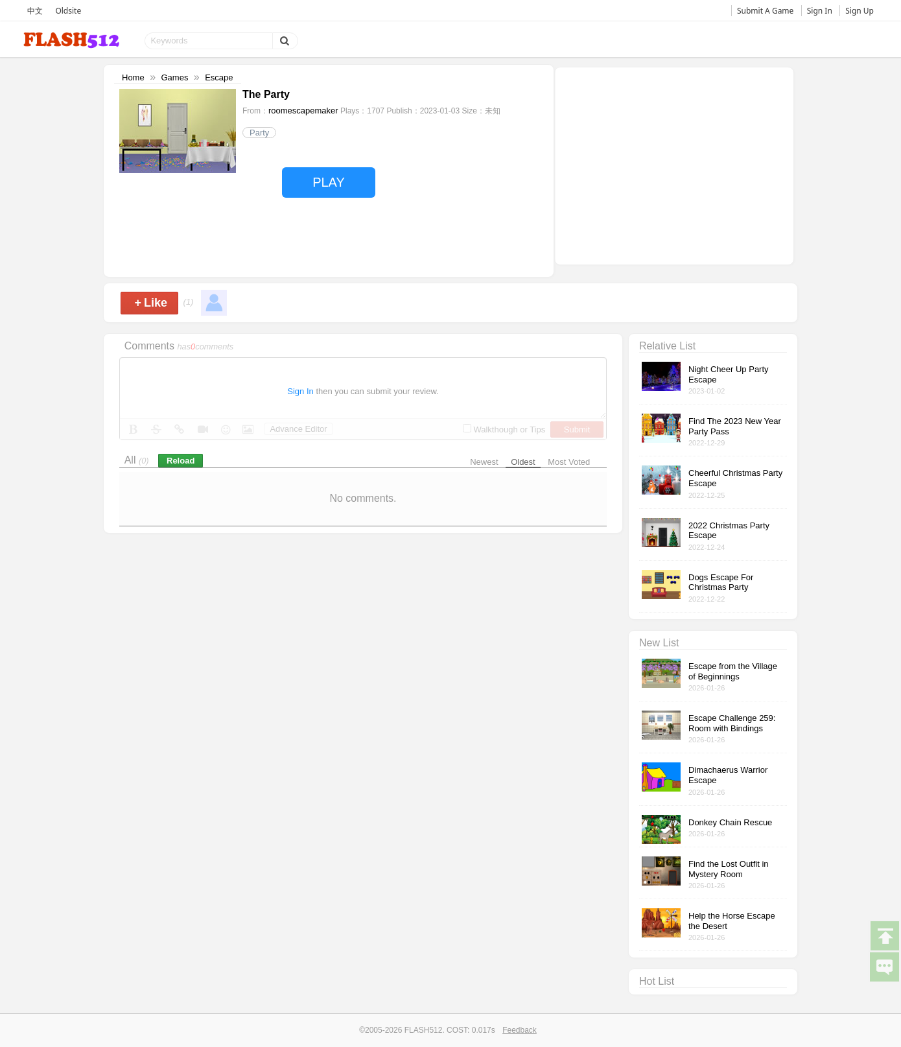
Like (150, 302)
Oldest (523, 462)
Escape (219, 77)
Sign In (819, 10)
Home (133, 77)
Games (174, 77)
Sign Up (859, 10)
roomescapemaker (303, 110)
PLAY (328, 182)
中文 (35, 10)
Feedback (519, 1030)
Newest (484, 462)
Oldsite (68, 10)
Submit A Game (765, 10)
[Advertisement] (674, 164)
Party (259, 132)
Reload (180, 460)
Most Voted (569, 462)
